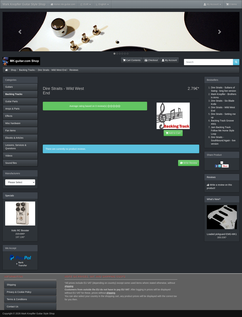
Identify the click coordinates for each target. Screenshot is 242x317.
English (102, 4)
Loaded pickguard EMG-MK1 (222, 234)
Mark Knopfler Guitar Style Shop (24, 4)
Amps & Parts (12, 108)
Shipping (11, 284)
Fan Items (10, 130)
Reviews (73, 70)
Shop (13, 70)
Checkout (151, 60)
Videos (8, 155)
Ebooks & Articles (14, 137)
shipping (69, 286)
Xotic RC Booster (20, 230)
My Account (169, 60)
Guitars (9, 87)
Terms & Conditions (17, 299)
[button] (20, 31)
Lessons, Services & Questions (15, 147)
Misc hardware (12, 123)
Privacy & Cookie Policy (19, 292)
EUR (86, 4)
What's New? (213, 199)
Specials (9, 195)
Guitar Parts (11, 101)
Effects (8, 116)
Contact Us (12, 306)
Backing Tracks (27, 70)
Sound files (11, 163)
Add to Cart (173, 133)
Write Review (188, 163)
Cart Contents (131, 60)
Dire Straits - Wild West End (52, 70)
